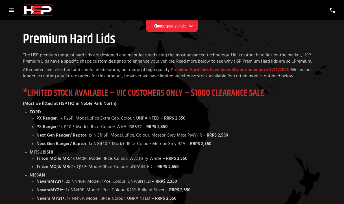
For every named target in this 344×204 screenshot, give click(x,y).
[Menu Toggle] (11, 10)
